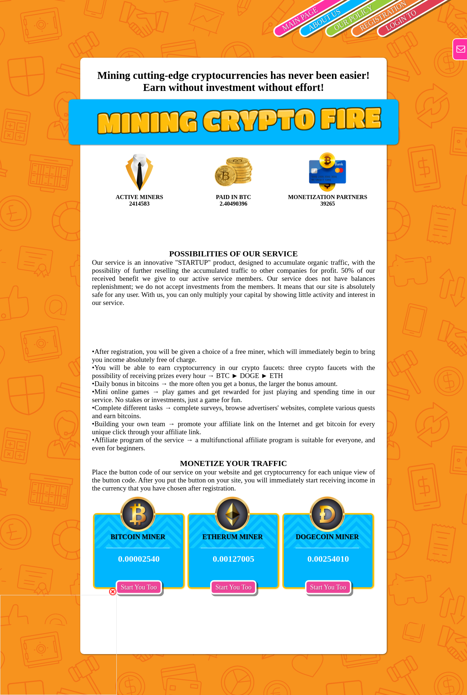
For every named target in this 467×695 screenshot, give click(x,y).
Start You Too (139, 587)
